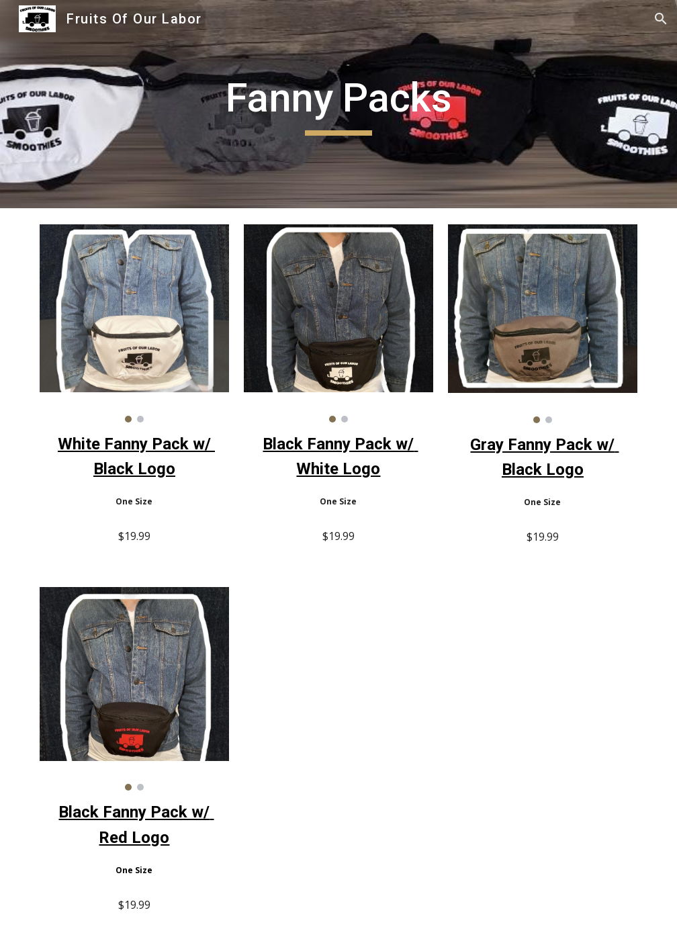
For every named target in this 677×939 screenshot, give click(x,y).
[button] (661, 19)
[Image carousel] (134, 323)
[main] (338, 104)
